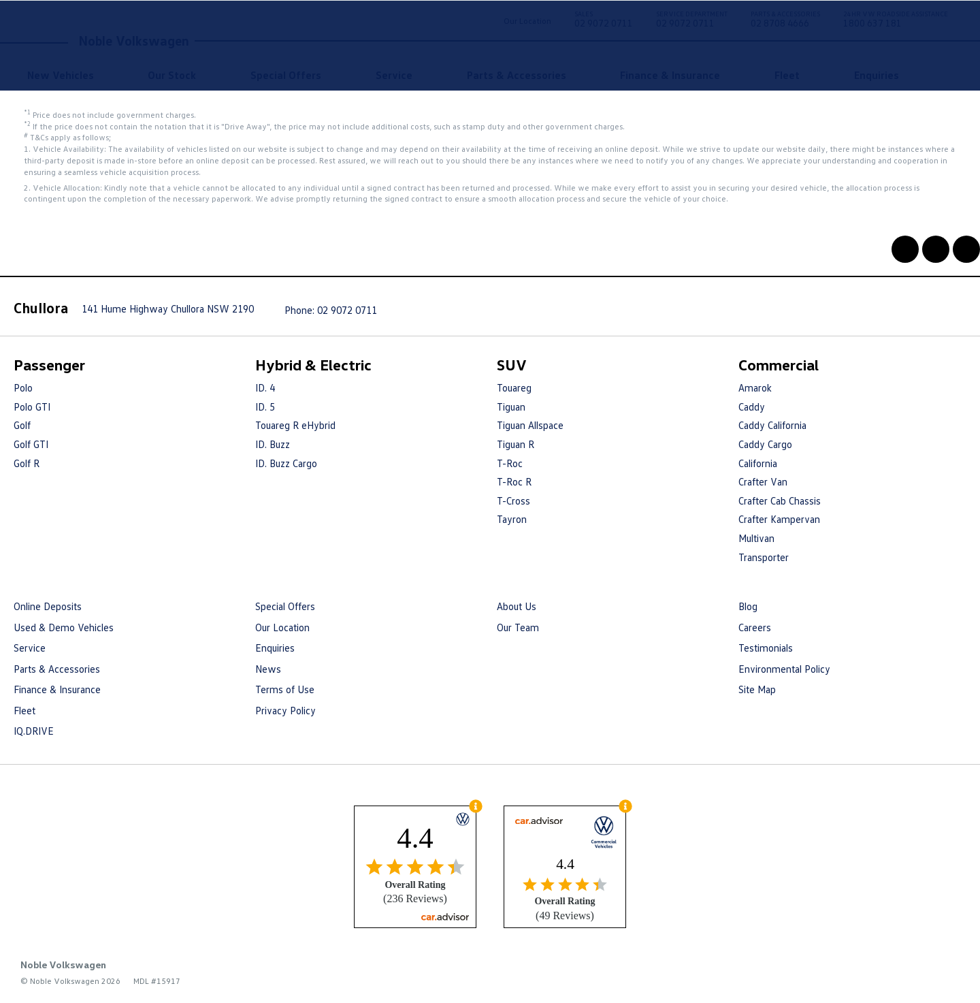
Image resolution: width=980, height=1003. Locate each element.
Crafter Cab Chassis (779, 500)
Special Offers (285, 75)
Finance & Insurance (670, 75)
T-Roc (510, 463)
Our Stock (172, 75)
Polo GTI (32, 406)
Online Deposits (48, 606)
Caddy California (772, 425)
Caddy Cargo (765, 444)
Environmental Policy (784, 669)
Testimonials (765, 647)
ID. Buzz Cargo (286, 463)
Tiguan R (515, 444)
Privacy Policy (285, 710)
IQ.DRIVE (34, 731)
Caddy (751, 406)
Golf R (26, 463)
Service (394, 75)
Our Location (527, 21)
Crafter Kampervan (779, 519)
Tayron (512, 519)
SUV (512, 364)
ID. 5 (265, 406)
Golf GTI (31, 444)
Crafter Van (762, 481)
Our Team (518, 627)
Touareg (514, 387)
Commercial (778, 364)
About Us (516, 606)
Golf (22, 425)
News (268, 669)
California (757, 463)
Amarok (755, 387)
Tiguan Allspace (530, 425)
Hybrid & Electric (313, 364)
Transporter (763, 557)
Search (934, 75)
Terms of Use (284, 689)
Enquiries (876, 75)
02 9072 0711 (603, 22)
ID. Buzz (272, 444)
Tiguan (511, 406)
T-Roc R (514, 481)
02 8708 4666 (785, 22)
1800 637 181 (895, 22)
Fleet (787, 75)
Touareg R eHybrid (295, 425)
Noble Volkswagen (133, 40)
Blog (747, 606)
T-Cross (513, 500)
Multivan (756, 538)
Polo (23, 387)
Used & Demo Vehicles (64, 627)
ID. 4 (265, 387)
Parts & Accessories (516, 75)
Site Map (757, 689)
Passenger (49, 364)
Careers (754, 627)
